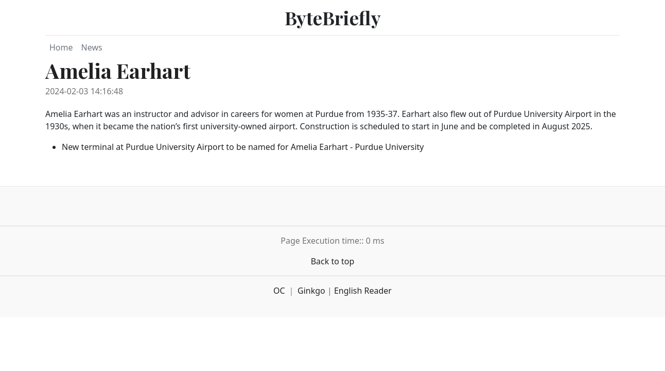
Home (61, 47)
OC (279, 290)
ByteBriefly (333, 17)
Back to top (333, 261)
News (91, 47)
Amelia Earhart (117, 70)
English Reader (363, 290)
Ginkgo (311, 290)
